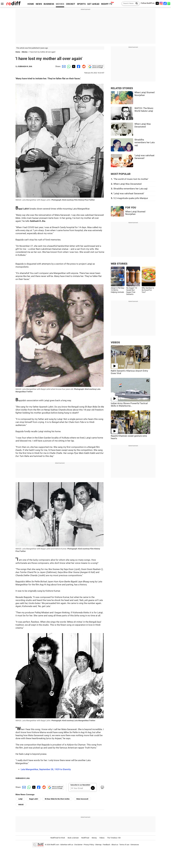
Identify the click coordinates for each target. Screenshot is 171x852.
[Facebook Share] (78, 66)
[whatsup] (169, 3)
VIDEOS (115, 342)
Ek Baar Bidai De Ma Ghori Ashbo (57, 799)
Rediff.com (55, 845)
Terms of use (124, 845)
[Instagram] (161, 3)
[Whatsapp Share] (68, 66)
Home (18, 52)
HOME (30, 4)
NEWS (39, 4)
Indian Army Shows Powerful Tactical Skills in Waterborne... (129, 404)
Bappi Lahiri (33, 799)
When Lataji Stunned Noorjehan (135, 212)
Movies (24, 52)
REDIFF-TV (106, 4)
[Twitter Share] (73, 66)
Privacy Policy (89, 845)
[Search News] (136, 3)
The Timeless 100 (114, 838)
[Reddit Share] (83, 66)
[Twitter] (157, 3)
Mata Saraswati (82, 799)
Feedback (106, 845)
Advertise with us (66, 845)
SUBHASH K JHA (25, 66)
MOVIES (60, 4)
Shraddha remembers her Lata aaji (144, 142)
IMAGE (21, 805)
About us (114, 845)
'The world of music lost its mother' (130, 179)
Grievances (135, 845)
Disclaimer (78, 845)
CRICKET (70, 4)
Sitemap (98, 845)
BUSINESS (49, 4)
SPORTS (81, 4)
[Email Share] (63, 66)
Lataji (20, 799)
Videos (101, 838)
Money (94, 838)
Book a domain (73, 838)
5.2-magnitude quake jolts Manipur (130, 198)
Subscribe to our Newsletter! (80, 785)
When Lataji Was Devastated (127, 184)
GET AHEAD (93, 4)
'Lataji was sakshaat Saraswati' (128, 193)
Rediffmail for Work (57, 838)
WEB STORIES (119, 263)
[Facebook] (165, 3)
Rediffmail (85, 838)
